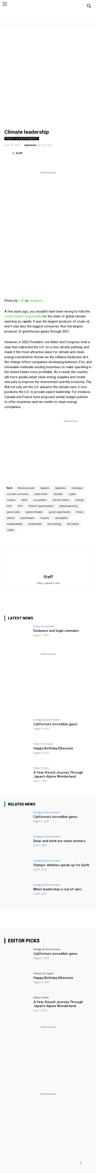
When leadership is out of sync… (58, 889)
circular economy (17, 494)
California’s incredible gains (55, 724)
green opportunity (59, 512)
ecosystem (39, 500)
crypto (72, 494)
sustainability (14, 524)
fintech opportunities (41, 506)
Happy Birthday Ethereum (53, 748)
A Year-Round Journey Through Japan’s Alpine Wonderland (58, 774)
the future (73, 524)
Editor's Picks (41, 768)
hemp (79, 512)
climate (58, 494)
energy (80, 500)
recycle (44, 518)
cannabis (77, 488)
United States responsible (22, 316)
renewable (61, 518)
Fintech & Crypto (43, 744)
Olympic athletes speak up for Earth (61, 865)
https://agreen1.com (48, 583)
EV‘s (20, 506)
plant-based (27, 518)
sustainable (35, 524)
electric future (61, 500)
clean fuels (40, 494)
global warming (68, 506)
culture (11, 500)
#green (45, 488)
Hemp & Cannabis (43, 626)
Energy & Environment (21, 138)
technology (54, 524)
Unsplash (36, 301)
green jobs (13, 512)
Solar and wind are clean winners (59, 841)
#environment (26, 488)
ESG (9, 506)
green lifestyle (34, 512)
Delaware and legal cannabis (56, 631)
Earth (24, 500)
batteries (60, 488)
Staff (19, 153)
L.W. (21, 301)
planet (10, 518)
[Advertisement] (48, 74)
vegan (10, 530)
